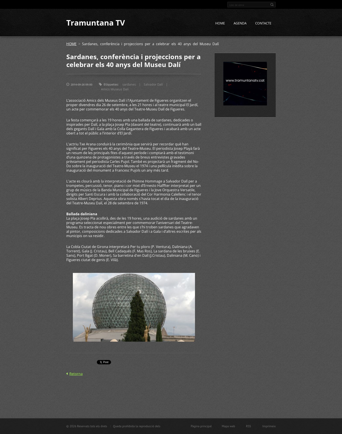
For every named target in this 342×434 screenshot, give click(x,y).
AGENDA (240, 23)
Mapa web (228, 426)
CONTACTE (263, 23)
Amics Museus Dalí (115, 89)
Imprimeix (269, 426)
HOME (220, 23)
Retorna (76, 373)
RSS (248, 426)
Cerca (272, 4)
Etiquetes (111, 85)
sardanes (129, 85)
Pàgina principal (201, 426)
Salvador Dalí (153, 85)
